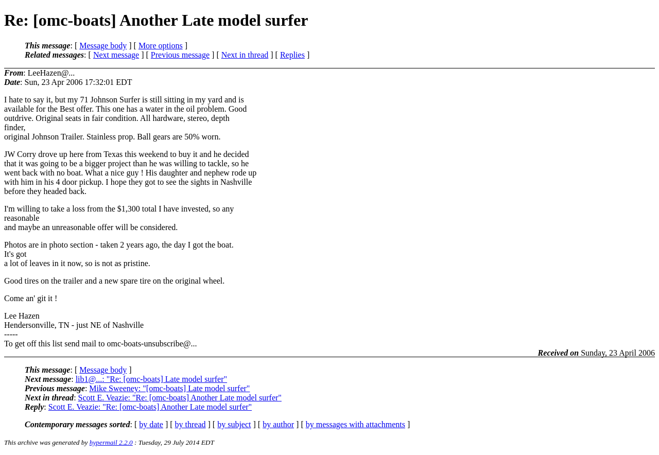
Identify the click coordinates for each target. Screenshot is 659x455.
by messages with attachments (355, 424)
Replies (292, 54)
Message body (103, 45)
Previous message (180, 54)
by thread (190, 424)
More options (160, 45)
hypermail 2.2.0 (111, 442)
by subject (234, 424)
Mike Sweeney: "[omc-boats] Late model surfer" (169, 388)
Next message (116, 54)
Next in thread (245, 54)
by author (278, 424)
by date (151, 424)
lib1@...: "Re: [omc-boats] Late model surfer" (151, 379)
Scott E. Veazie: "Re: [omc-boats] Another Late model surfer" (180, 397)
